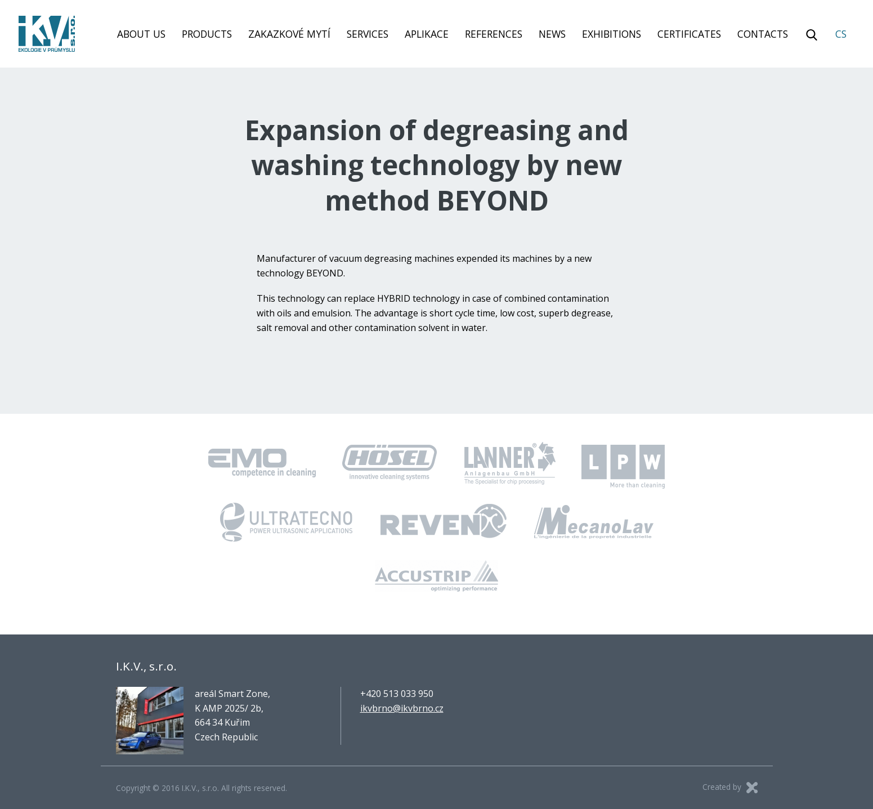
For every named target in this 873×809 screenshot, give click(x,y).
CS (841, 34)
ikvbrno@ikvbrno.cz (402, 708)
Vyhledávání (811, 35)
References (493, 34)
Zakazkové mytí (289, 34)
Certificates (689, 34)
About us (141, 34)
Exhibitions (611, 34)
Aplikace (427, 34)
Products (207, 34)
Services (367, 34)
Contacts (762, 34)
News (552, 34)
